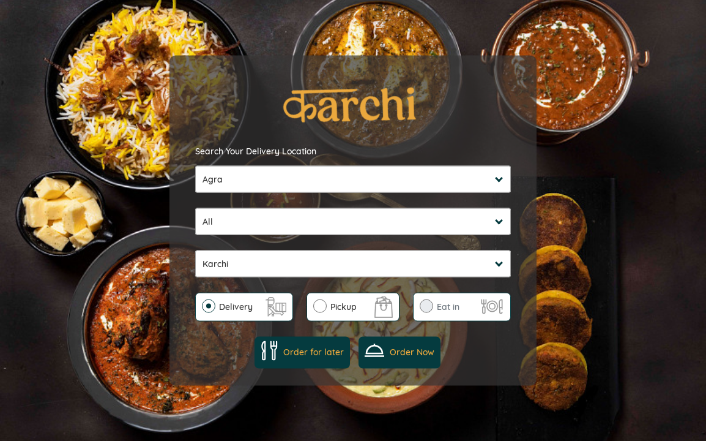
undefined (353, 221)
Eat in (448, 306)
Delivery (236, 306)
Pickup (343, 306)
